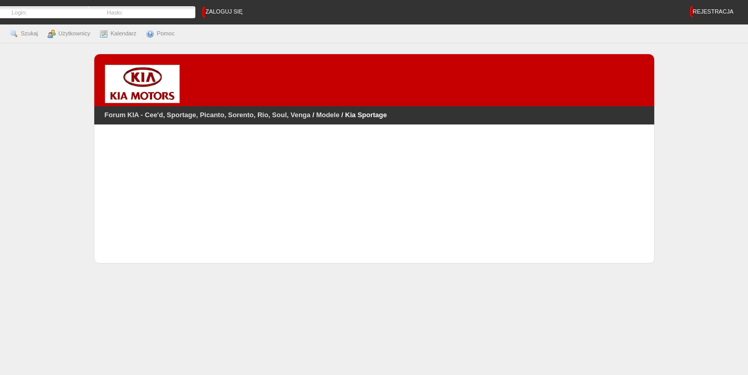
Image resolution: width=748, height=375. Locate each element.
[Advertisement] (374, 200)
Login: (19, 12)
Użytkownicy (68, 33)
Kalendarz (117, 33)
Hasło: (115, 12)
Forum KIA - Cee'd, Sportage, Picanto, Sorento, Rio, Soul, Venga (208, 115)
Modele (328, 115)
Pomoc (160, 33)
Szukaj (24, 33)
